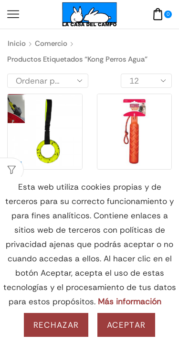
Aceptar (126, 325)
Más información (129, 301)
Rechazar (56, 325)
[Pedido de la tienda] (47, 81)
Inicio (17, 43)
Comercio (51, 43)
